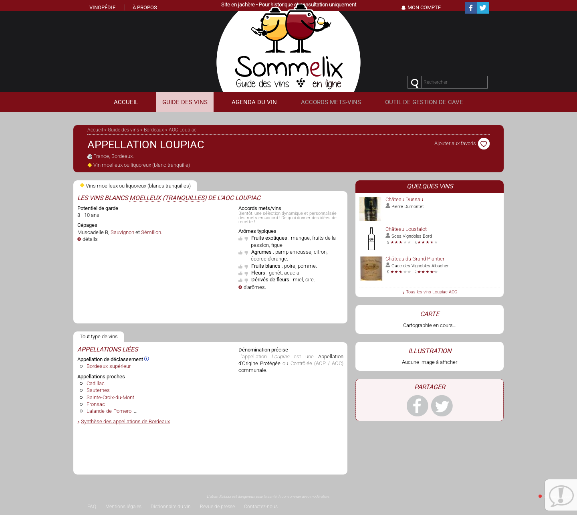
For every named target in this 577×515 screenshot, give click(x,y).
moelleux (145, 198)
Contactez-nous (261, 506)
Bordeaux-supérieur (109, 366)
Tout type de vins (99, 336)
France (101, 156)
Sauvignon (122, 232)
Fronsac (96, 404)
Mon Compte (424, 7)
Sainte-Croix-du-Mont (110, 397)
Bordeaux (154, 130)
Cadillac (96, 383)
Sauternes (98, 390)
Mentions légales (123, 506)
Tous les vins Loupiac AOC (431, 292)
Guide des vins (123, 130)
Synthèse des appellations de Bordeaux (125, 421)
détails (90, 239)
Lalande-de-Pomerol (110, 411)
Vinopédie (102, 7)
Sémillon (151, 232)
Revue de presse (217, 506)
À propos (145, 7)
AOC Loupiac (182, 130)
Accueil (95, 130)
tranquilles (184, 198)
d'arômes (254, 287)
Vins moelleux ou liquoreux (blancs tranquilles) (135, 186)
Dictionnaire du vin (171, 506)
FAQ (91, 506)
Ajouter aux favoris (462, 143)
